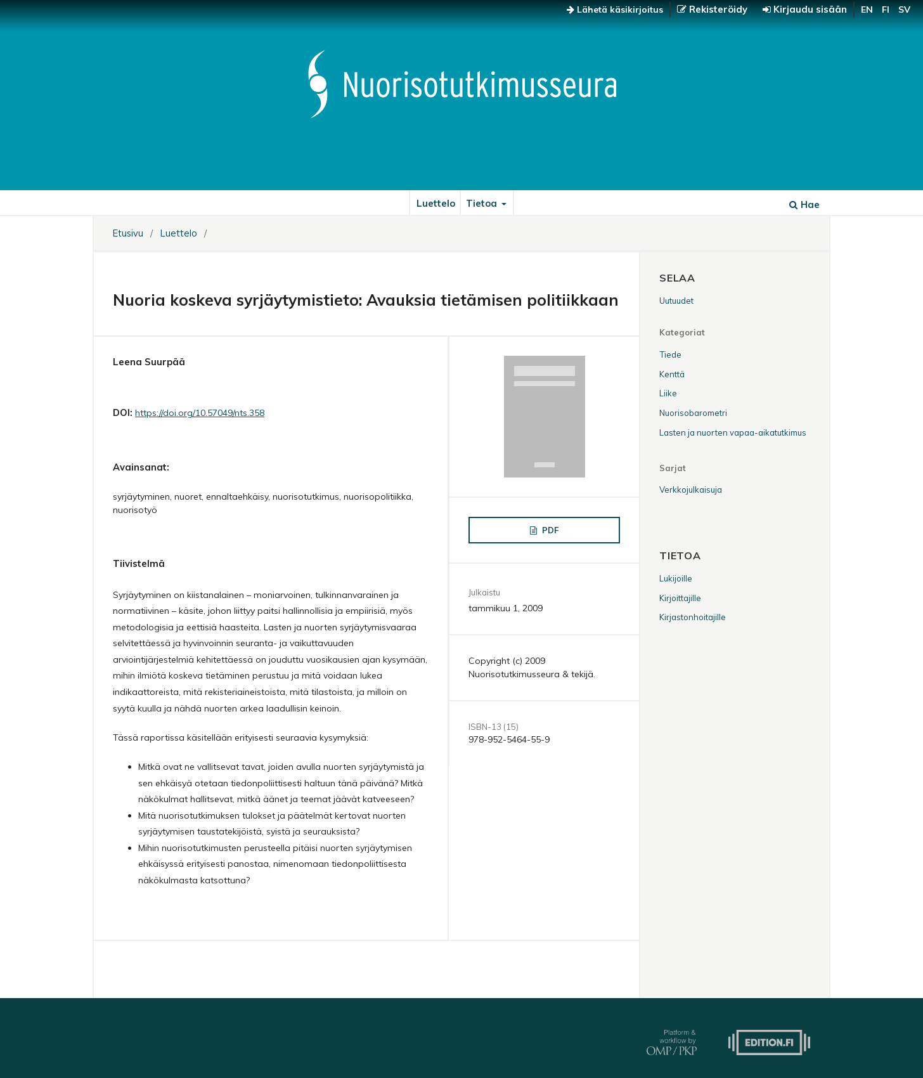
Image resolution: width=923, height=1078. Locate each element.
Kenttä (672, 374)
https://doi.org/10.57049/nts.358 (199, 413)
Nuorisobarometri (693, 413)
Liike (668, 393)
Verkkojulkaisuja (690, 489)
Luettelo (435, 203)
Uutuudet (676, 300)
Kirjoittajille (680, 598)
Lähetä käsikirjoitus (615, 9)
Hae (804, 204)
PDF (548, 530)
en (867, 9)
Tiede (670, 354)
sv (904, 9)
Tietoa (483, 203)
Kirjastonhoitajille (692, 617)
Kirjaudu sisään (809, 9)
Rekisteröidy (717, 9)
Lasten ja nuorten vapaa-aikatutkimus (732, 432)
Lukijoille (675, 578)
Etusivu (128, 233)
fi (885, 9)
